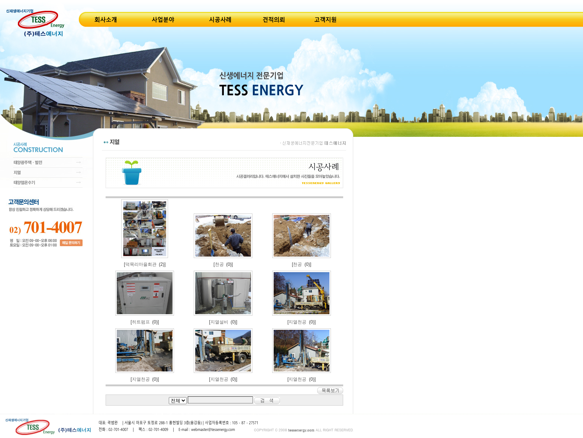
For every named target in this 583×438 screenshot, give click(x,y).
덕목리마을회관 (141, 264)
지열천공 (297, 322)
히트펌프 (141, 322)
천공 (219, 264)
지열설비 (219, 322)
